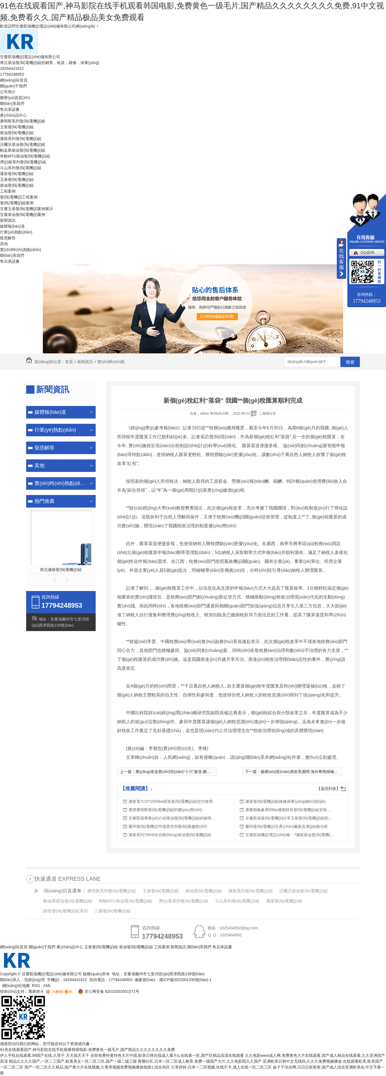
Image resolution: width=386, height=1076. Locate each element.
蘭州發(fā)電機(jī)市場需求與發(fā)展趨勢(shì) (167, 826)
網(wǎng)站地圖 (16, 985)
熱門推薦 (44, 501)
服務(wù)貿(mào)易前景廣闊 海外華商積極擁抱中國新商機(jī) (313, 771)
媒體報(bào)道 (12, 226)
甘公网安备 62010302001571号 (106, 991)
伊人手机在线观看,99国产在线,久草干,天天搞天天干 (44, 1055)
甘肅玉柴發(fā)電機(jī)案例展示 (26, 208)
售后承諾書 (9, 109)
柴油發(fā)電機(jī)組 (17, 133)
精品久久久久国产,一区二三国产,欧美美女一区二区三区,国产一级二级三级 (73, 1061)
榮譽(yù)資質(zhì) (15, 97)
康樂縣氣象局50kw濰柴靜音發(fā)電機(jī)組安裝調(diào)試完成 (289, 809)
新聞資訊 (8, 220)
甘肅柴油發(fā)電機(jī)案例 (22, 214)
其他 (4, 244)
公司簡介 (8, 92)
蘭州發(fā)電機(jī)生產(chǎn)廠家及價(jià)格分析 (286, 826)
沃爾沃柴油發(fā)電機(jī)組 (22, 144)
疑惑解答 (8, 238)
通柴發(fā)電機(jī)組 (17, 173)
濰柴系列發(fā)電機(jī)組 (20, 138)
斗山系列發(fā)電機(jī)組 (20, 168)
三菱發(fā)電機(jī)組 (113, 910)
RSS (36, 985)
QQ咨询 (367, 252)
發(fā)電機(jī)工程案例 (19, 197)
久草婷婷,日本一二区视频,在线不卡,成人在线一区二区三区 (221, 1067)
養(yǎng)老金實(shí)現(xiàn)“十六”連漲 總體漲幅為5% (181, 771)
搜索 (350, 362)
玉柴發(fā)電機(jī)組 (17, 127)
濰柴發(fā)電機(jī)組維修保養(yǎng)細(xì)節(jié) (285, 801)
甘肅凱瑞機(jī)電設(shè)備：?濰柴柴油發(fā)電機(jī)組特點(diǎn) (289, 835)
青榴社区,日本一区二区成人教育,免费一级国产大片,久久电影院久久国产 (200, 1061)
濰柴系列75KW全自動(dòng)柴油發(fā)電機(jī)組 (169, 835)
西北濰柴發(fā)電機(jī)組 (60, 569)
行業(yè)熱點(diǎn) (16, 232)
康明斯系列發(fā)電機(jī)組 (22, 121)
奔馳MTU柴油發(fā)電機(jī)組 (25, 156)
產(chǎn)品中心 (13, 115)
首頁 (69, 362)
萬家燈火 (36, 991)
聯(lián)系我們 (12, 103)
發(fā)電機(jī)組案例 (17, 203)
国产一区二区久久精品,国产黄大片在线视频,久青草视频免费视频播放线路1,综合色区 (97, 1067)
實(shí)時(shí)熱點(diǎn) (20, 249)
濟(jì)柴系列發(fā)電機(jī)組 (23, 162)
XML (47, 985)
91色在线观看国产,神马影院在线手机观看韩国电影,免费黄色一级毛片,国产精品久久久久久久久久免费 (87, 1049)
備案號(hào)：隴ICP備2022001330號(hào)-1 (173, 979)
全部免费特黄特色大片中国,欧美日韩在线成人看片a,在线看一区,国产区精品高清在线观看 (167, 1055)
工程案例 (8, 191)
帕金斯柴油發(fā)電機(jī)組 (22, 150)
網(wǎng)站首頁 (14, 80)
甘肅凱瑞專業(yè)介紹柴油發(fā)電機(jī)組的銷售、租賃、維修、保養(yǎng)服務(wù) (172, 818)
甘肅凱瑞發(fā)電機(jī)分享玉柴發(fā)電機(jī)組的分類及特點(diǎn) (289, 818)
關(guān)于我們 (13, 86)
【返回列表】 (328, 788)
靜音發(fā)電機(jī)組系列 (65, 910)
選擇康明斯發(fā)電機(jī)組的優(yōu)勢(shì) (165, 809)
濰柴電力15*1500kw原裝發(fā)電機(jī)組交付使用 (170, 801)
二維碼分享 (267, 413)
